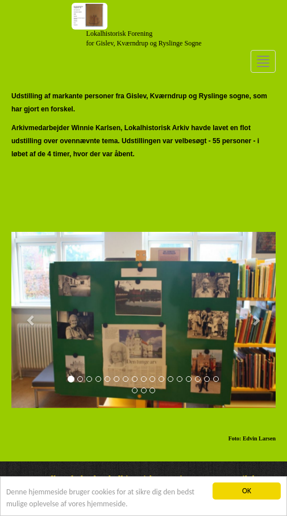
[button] (31, 320)
